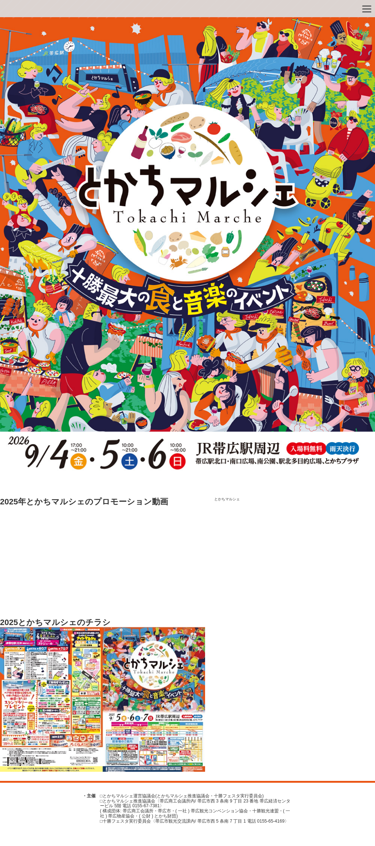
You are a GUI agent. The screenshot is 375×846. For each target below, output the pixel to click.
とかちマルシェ (227, 499)
